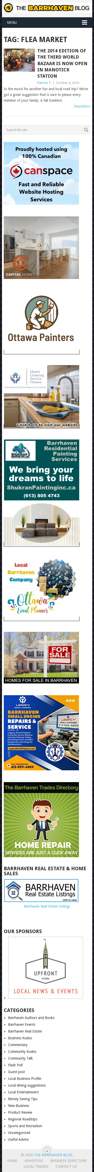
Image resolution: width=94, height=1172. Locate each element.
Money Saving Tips (22, 1099)
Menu (12, 23)
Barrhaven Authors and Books (31, 1018)
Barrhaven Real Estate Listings (47, 906)
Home (12, 1161)
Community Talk (20, 1058)
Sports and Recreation (25, 1126)
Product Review (20, 1112)
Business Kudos (20, 1038)
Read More (82, 106)
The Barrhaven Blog (53, 1155)
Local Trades (36, 1166)
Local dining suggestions (27, 1085)
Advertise (34, 1161)
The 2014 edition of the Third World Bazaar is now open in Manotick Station (62, 63)
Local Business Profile (24, 1079)
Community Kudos (22, 1052)
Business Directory (68, 1161)
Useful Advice (18, 1139)
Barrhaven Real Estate (25, 1031)
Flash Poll (15, 1065)
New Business (18, 1106)
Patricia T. (44, 83)
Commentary (18, 1045)
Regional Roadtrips (22, 1119)
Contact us (66, 1166)
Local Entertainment (23, 1092)
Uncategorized (19, 1133)
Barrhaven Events (21, 1024)
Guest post (16, 1072)
